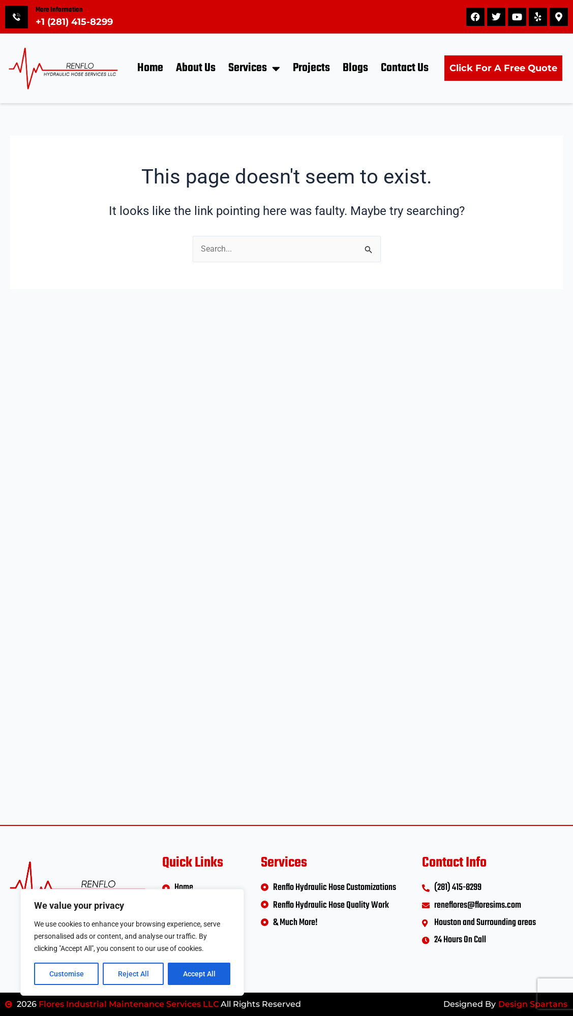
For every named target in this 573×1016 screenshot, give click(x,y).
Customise (66, 974)
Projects (311, 68)
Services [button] (254, 68)
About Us (196, 68)
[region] (132, 942)
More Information (59, 10)
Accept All (199, 974)
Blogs (355, 68)
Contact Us (405, 68)
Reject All (133, 974)
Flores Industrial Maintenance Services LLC (129, 1004)
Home (150, 68)
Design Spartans (532, 1004)
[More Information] (16, 17)
